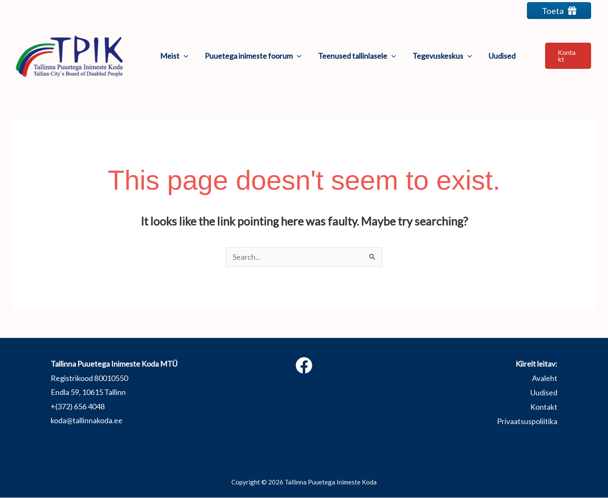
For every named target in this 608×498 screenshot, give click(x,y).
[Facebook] (304, 365)
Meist (173, 55)
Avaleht (544, 378)
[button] (566, 55)
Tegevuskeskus (437, 55)
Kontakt (543, 406)
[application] (183, 55)
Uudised (495, 55)
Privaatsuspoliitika (527, 420)
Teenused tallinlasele (354, 55)
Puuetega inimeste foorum (251, 55)
